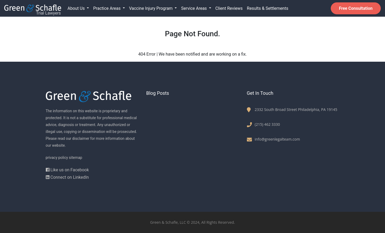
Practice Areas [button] (107, 8)
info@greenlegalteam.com (277, 139)
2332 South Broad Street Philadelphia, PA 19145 (296, 109)
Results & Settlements (267, 8)
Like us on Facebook (67, 169)
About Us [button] (76, 8)
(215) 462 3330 (267, 124)
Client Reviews (229, 8)
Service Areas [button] (194, 8)
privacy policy (57, 157)
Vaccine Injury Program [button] (151, 8)
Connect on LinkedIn (67, 177)
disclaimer (80, 138)
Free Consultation (356, 8)
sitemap (75, 157)
